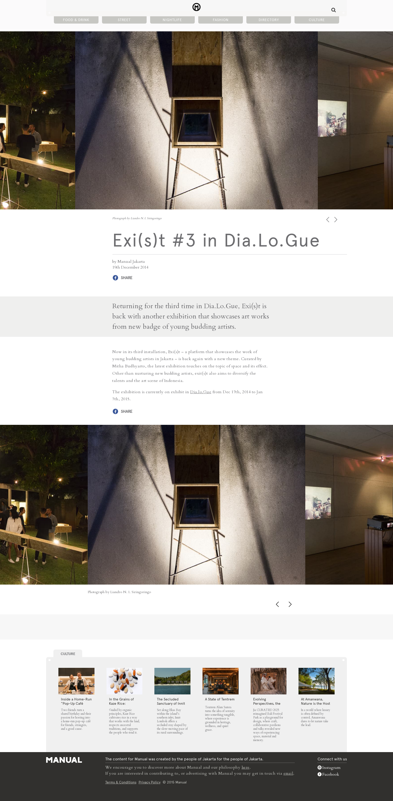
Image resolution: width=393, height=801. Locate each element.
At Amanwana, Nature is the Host (315, 701)
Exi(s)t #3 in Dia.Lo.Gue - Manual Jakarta (196, 8)
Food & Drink (76, 20)
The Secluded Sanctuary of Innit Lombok (171, 703)
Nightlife (172, 20)
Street (124, 20)
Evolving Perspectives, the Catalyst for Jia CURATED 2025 (266, 705)
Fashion (221, 20)
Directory (269, 20)
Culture (317, 20)
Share (126, 277)
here (245, 767)
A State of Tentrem (220, 699)
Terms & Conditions (120, 782)
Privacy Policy (149, 782)
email (288, 773)
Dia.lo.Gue (200, 391)
